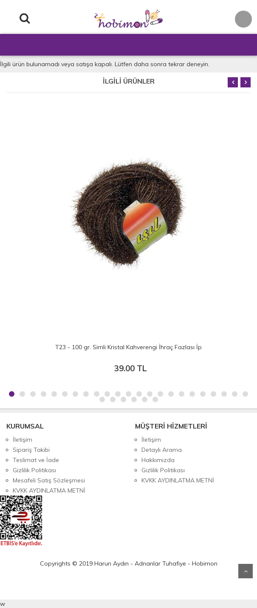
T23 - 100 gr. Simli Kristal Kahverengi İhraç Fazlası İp (128, 347)
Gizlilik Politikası (34, 470)
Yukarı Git (245, 571)
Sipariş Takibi (31, 450)
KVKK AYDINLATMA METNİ (49, 490)
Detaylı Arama (161, 450)
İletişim (22, 439)
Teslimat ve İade (36, 460)
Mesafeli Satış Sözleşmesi (49, 480)
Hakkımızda (158, 460)
